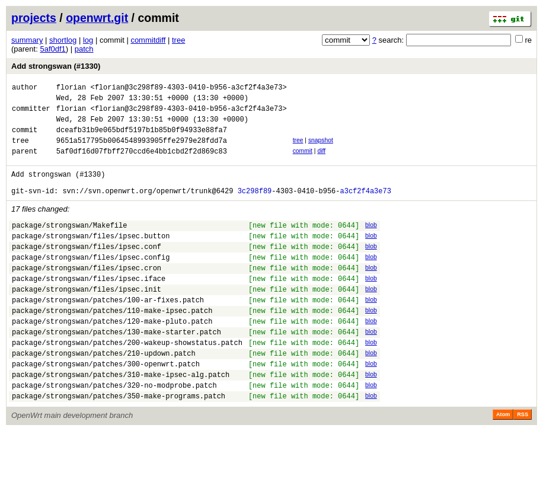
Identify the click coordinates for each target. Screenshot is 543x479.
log (88, 40)
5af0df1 (52, 48)
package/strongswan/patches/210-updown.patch (104, 394)
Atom (503, 462)
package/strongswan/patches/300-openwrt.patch (106, 406)
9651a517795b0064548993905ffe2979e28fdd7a (141, 151)
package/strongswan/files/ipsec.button (91, 257)
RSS (522, 462)
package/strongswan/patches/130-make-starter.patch (116, 369)
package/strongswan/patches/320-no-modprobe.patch (114, 431)
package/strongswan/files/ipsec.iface (88, 307)
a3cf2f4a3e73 (365, 208)
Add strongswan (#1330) (55, 66)
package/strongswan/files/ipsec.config (91, 282)
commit (302, 161)
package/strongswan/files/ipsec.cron (86, 294)
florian (71, 89)
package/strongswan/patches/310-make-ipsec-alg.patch (120, 419)
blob (371, 243)
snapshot (320, 149)
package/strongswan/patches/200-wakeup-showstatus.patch (127, 381)
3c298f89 (255, 208)
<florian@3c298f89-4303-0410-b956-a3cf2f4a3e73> (188, 89)
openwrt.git (97, 17)
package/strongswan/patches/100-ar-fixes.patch (108, 332)
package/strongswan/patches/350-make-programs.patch (118, 444)
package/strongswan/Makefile (69, 245)
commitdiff (147, 40)
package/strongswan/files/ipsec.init (86, 319)
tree (178, 40)
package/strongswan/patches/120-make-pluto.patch (112, 357)
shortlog (62, 40)
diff (321, 161)
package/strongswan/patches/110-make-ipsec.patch (112, 344)
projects (33, 17)
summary (27, 40)
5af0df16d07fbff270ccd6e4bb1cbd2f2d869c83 (141, 163)
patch (84, 48)
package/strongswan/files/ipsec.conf (86, 269)
